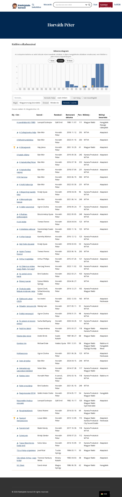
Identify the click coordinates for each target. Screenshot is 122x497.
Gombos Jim (21, 343)
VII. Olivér (20, 465)
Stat (95, 4)
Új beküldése (36, 5)
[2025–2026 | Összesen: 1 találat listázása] (106, 86)
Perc (80, 115)
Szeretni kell (24, 428)
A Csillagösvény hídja (27, 132)
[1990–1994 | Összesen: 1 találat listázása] (76, 86)
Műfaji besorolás (104, 116)
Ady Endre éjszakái (26, 244)
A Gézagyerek (24, 147)
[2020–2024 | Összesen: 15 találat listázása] (102, 75)
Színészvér (23, 435)
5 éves (60, 61)
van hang (76, 98)
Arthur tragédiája (26, 259)
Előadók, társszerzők (27, 306)
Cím (18, 115)
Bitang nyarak (25, 281)
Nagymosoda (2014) (27, 393)
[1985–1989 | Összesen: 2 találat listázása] (72, 85)
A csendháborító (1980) (26, 122)
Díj (13, 115)
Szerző (39, 115)
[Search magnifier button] (89, 4)
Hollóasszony (22, 353)
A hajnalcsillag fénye (27, 162)
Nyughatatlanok (26, 410)
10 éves (69, 61)
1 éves (52, 61)
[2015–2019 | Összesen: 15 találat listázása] (98, 75)
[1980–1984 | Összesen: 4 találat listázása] (67, 84)
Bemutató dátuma (72, 116)
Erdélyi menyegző (26, 313)
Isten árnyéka (24, 361)
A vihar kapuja (25, 236)
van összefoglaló (89, 98)
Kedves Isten (24, 376)
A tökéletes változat (27, 229)
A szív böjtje (21, 222)
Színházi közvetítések (105, 6)
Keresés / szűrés (70, 103)
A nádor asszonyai (26, 207)
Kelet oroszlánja (25, 386)
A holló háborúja (26, 184)
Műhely (87, 115)
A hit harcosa (22, 177)
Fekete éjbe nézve (24, 336)
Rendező (58, 115)
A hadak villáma (23, 155)
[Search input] (70, 4)
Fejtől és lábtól (25, 328)
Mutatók (48, 4)
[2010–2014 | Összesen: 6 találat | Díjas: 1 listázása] (93, 82)
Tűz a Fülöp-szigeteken (26, 450)
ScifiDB (117, 4)
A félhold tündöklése (25, 140)
